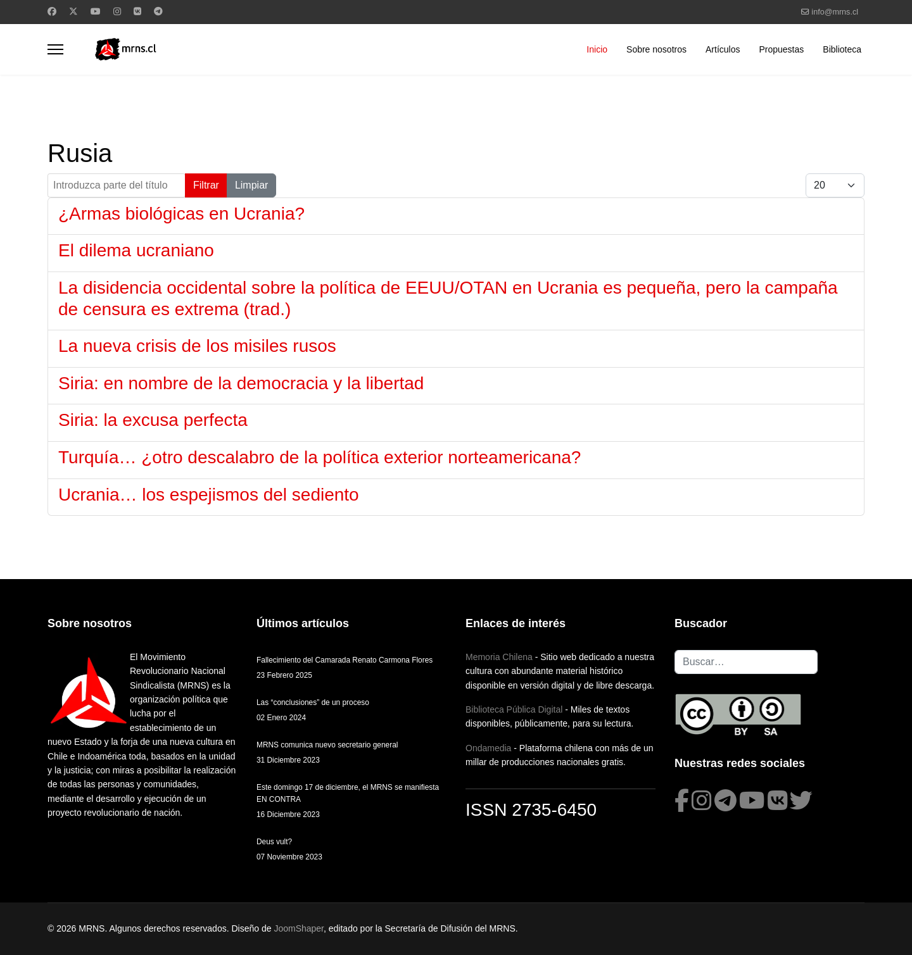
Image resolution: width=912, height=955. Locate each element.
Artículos (723, 49)
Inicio (596, 49)
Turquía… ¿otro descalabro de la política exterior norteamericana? (319, 457)
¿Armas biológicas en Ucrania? (181, 213)
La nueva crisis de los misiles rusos (197, 346)
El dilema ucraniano (136, 250)
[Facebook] (52, 11)
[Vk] (137, 11)
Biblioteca (842, 49)
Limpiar (251, 185)
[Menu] (55, 49)
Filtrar (206, 185)
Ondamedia (488, 748)
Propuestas (781, 49)
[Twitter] (73, 11)
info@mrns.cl (834, 12)
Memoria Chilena (499, 657)
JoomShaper (299, 928)
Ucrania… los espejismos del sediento (208, 494)
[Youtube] (96, 11)
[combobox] (746, 662)
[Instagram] (117, 11)
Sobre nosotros (656, 49)
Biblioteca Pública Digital (514, 709)
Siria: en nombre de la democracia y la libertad (241, 383)
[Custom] (158, 11)
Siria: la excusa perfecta (153, 420)
